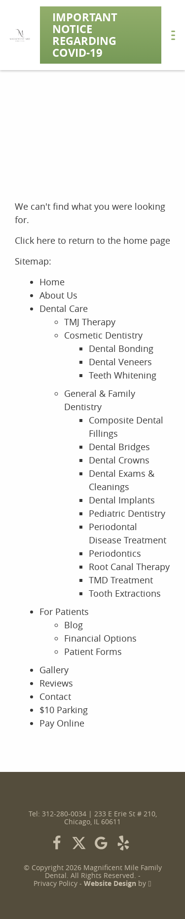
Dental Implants (122, 500)
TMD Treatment (121, 580)
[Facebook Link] (56, 843)
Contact (55, 696)
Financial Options (100, 638)
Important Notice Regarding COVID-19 (84, 34)
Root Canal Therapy (129, 567)
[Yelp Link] (123, 843)
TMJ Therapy (89, 322)
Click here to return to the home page (92, 240)
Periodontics (115, 553)
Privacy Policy (55, 883)
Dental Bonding (121, 348)
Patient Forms (93, 651)
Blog (73, 625)
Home (52, 282)
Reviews (56, 683)
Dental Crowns (119, 460)
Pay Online (61, 723)
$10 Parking (63, 710)
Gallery (54, 670)
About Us (58, 295)
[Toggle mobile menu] (173, 35)
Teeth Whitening (122, 375)
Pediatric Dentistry (127, 513)
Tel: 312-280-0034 (57, 814)
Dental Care (63, 308)
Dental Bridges (119, 447)
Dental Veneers (120, 362)
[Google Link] (101, 843)
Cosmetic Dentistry (103, 335)
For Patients (64, 611)
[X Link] (79, 843)
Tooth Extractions (125, 593)
